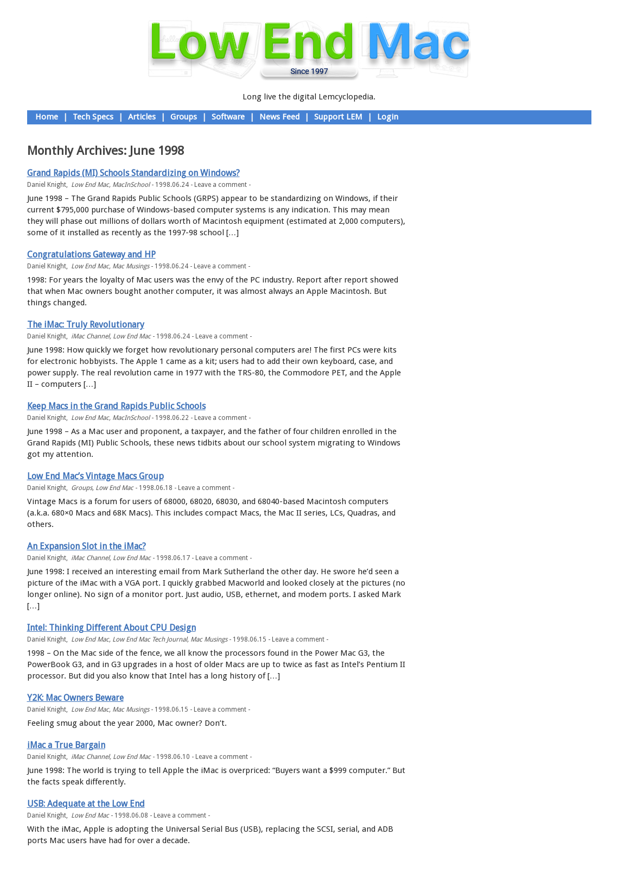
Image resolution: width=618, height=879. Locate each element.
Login (387, 117)
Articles (142, 117)
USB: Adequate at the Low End (86, 804)
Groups (183, 117)
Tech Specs (93, 117)
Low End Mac (90, 185)
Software (228, 117)
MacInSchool (131, 185)
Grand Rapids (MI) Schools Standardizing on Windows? (133, 173)
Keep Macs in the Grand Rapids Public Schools (116, 406)
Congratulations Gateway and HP (91, 254)
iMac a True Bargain (66, 745)
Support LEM (338, 117)
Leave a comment (220, 185)
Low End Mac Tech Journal (149, 639)
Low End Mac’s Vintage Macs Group (95, 476)
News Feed (279, 117)
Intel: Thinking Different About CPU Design (111, 628)
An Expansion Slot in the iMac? (86, 546)
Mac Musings (130, 266)
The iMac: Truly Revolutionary (85, 324)
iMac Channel (90, 336)
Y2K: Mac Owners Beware (75, 698)
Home (46, 117)
